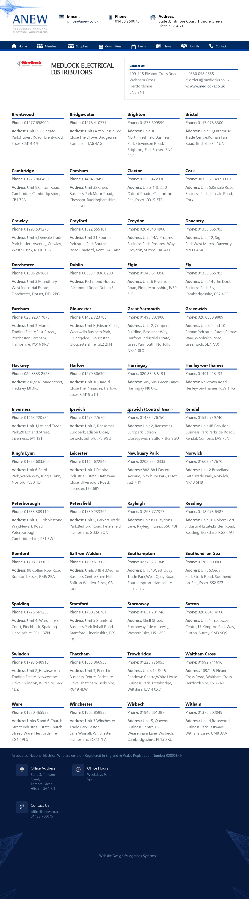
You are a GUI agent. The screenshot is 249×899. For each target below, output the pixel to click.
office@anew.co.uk (82, 21)
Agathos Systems (142, 856)
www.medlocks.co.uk (207, 86)
